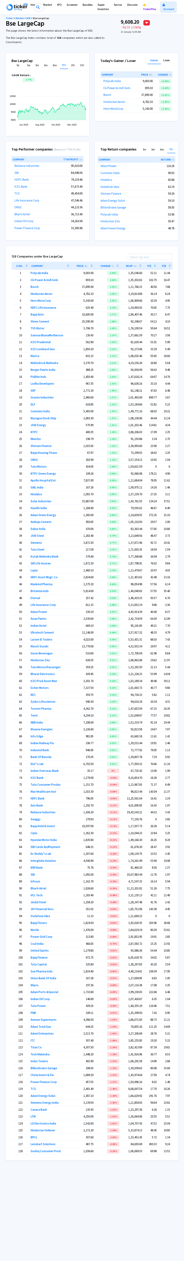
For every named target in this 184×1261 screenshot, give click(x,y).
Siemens (36, 543)
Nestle (35, 930)
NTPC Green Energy (43, 474)
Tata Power (38, 1006)
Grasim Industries (42, 397)
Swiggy (35, 819)
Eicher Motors (40, 688)
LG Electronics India (43, 1123)
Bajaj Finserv (39, 923)
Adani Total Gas (41, 1027)
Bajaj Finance (39, 957)
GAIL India (37, 487)
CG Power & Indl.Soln (116, 88)
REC (33, 695)
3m (46, 65)
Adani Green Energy (112, 228)
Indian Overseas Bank (45, 771)
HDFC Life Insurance (43, 308)
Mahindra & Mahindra (44, 363)
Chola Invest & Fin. (42, 1075)
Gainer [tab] (154, 61)
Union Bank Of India (43, 978)
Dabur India (38, 529)
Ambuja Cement (41, 522)
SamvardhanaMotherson (47, 335)
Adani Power (108, 166)
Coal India (37, 944)
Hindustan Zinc (110, 221)
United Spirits (40, 950)
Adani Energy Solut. (113, 201)
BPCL (34, 1137)
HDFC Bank (21, 180)
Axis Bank (37, 805)
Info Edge (37, 736)
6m (55, 65)
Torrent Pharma (41, 709)
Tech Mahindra (40, 1054)
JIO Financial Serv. (42, 909)
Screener (72, 5)
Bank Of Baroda (41, 757)
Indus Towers (39, 1061)
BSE (28, 18)
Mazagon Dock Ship (43, 418)
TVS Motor (37, 328)
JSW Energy (38, 425)
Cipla (34, 833)
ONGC (18, 207)
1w (28, 65)
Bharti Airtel (22, 214)
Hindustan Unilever (43, 1130)
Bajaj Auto (37, 314)
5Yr (82, 65)
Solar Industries (41, 501)
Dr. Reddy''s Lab (41, 854)
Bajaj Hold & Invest (43, 826)
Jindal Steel (38, 902)
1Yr (64, 65)
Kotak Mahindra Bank (45, 556)
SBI (16, 173)
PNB (33, 1013)
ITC (33, 1040)
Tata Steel (37, 549)
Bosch (107, 95)
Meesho (36, 439)
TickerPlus (149, 8)
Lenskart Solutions (43, 1144)
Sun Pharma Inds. (42, 971)
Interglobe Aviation (43, 861)
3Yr (73, 65)
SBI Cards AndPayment (45, 847)
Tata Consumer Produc (46, 785)
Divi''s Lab (37, 764)
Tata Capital (39, 964)
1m (37, 65)
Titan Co (36, 1047)
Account (168, 8)
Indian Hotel (38, 626)
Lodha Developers (42, 384)
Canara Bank (39, 1110)
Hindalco (106, 180)
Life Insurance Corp (26, 200)
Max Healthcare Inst (43, 792)
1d (18, 65)
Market (47, 5)
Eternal (35, 598)
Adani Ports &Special (44, 992)
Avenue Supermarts (43, 1020)
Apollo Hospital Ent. (43, 480)
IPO (59, 5)
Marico (35, 356)
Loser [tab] (166, 61)
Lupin (34, 570)
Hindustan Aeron (114, 102)
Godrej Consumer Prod (46, 1151)
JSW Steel (37, 536)
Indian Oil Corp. (24, 221)
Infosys (35, 881)
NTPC (34, 432)
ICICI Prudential (41, 342)
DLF (33, 404)
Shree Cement (40, 321)
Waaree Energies (42, 729)
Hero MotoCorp (113, 109)
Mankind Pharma (41, 584)
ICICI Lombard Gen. (43, 349)
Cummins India (109, 173)
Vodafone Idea (109, 187)
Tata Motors (39, 467)
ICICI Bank (20, 187)
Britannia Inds (40, 591)
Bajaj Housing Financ (44, 453)
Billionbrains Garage (113, 207)
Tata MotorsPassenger (46, 667)
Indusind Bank (40, 750)
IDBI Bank (37, 868)
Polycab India (112, 81)
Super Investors (103, 7)
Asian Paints (38, 619)
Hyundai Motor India (44, 840)
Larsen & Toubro (41, 639)
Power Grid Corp (41, 937)
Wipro (34, 985)
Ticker (9, 18)
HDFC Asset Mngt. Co (44, 577)
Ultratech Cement (42, 632)
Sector (118, 5)
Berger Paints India (43, 370)
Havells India (39, 508)
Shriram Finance (110, 194)
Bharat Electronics (43, 674)
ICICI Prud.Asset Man (44, 681)
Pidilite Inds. (39, 377)
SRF (33, 391)
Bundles (88, 5)
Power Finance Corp (27, 228)
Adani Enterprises (42, 1033)
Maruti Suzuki (39, 646)
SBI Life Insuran (41, 563)
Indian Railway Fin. (42, 743)
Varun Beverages (42, 653)
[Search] (150, 257)
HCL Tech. (37, 895)
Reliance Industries (26, 166)
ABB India (37, 722)
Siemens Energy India (45, 1103)
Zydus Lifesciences (43, 702)
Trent (34, 715)
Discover (132, 5)
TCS (17, 193)
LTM (33, 1116)
